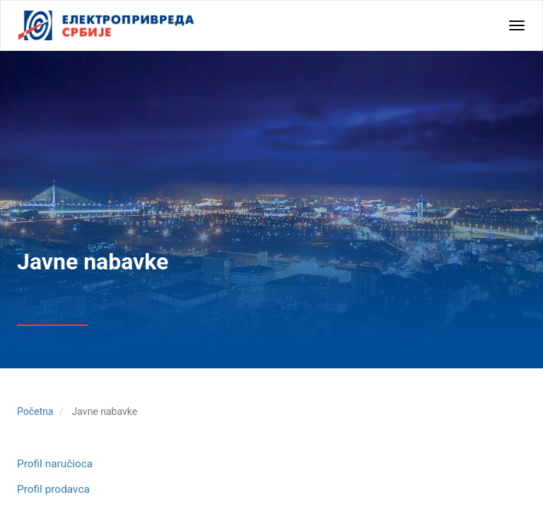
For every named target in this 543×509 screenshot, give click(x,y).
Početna (35, 411)
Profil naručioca (55, 463)
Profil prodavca (53, 489)
